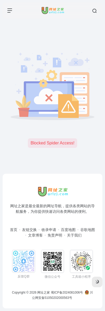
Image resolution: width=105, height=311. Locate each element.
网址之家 (43, 292)
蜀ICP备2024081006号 (67, 292)
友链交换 (29, 230)
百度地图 (68, 230)
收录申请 (48, 230)
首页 (13, 230)
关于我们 (74, 235)
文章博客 (35, 235)
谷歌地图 (87, 230)
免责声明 (55, 235)
